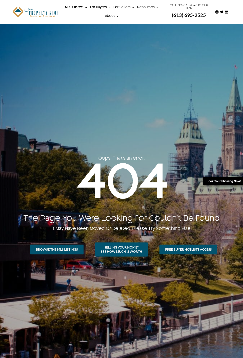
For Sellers (124, 7)
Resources (147, 7)
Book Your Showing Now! (224, 181)
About (111, 16)
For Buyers (100, 7)
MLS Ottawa (76, 7)
